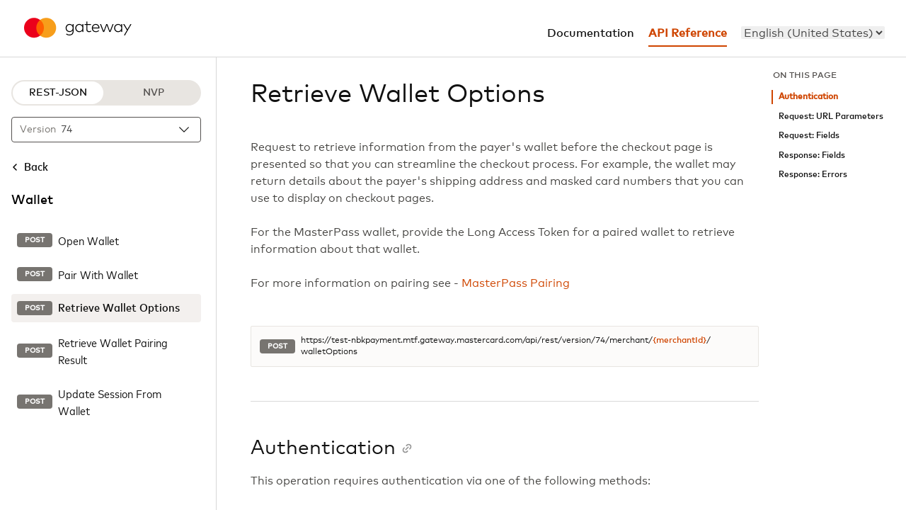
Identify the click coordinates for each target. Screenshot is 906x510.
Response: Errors (813, 174)
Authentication (808, 96)
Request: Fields (809, 135)
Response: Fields (812, 155)
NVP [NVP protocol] (153, 93)
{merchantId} (679, 340)
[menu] (813, 32)
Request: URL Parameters (831, 116)
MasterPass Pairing (515, 283)
